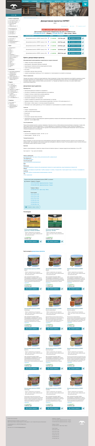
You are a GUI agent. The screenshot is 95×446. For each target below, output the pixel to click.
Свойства (11, 100)
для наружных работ (27, 157)
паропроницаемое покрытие (46, 172)
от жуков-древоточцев (66, 169)
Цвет (10, 45)
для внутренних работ (45, 157)
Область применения (14, 18)
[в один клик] (82, 38)
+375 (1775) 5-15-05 (35, 194)
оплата (65, 1)
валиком (30, 162)
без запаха (25, 172)
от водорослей (58, 169)
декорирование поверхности (47, 167)
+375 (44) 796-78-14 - (58, 33)
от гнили (25, 169)
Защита (11, 82)
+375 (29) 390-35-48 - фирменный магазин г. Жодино (42, 185)
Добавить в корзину (75, 38)
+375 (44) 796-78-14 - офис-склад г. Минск (40, 189)
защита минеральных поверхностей (69, 167)
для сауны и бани (36, 157)
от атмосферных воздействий (33, 169)
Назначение (12, 69)
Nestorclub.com (23, 427)
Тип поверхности (13, 28)
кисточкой (25, 162)
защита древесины (57, 167)
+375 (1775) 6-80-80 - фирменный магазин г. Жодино (42, 183)
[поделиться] (64, 26)
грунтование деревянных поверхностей (31, 167)
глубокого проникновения (34, 172)
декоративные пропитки (32, 17)
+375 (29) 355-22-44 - (40, 33)
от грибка (43, 169)
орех (24, 164)
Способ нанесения (13, 36)
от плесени (74, 169)
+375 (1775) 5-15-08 (35, 196)
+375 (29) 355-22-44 (35, 202)
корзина (85, 1)
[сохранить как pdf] (80, 26)
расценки (58, 1)
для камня (31, 159)
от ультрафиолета (80, 169)
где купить (49, 1)
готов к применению (27, 174)
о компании (34, 1)
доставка (71, 1)
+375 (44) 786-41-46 (35, 204)
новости (42, 1)
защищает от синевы (49, 169)
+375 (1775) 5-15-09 (35, 198)
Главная (24, 17)
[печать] (72, 26)
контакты (78, 1)
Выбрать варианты (32, 241)
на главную (26, 1)
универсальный (53, 157)
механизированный (36, 162)
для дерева (25, 159)
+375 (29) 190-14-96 (35, 200)
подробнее (26, 282)
